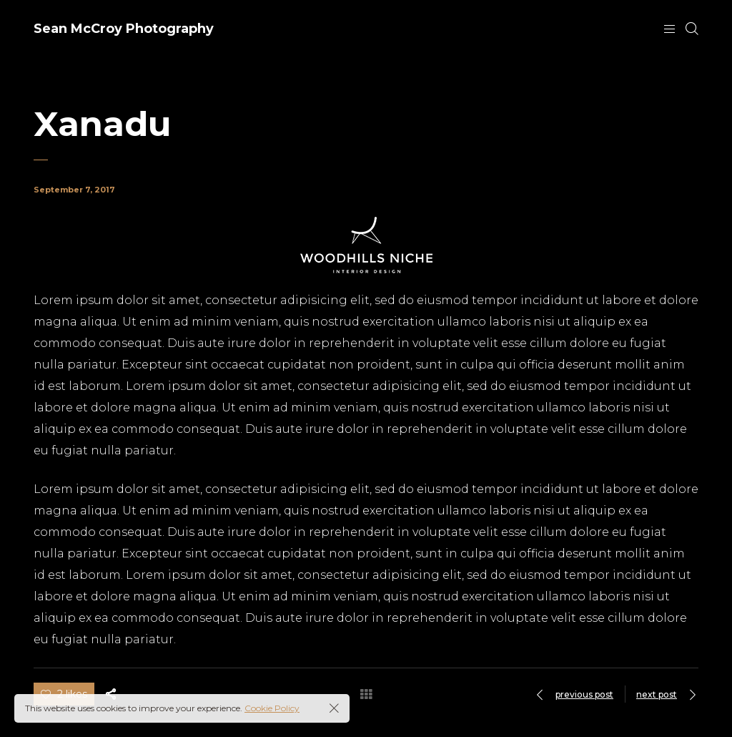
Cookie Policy (272, 708)
